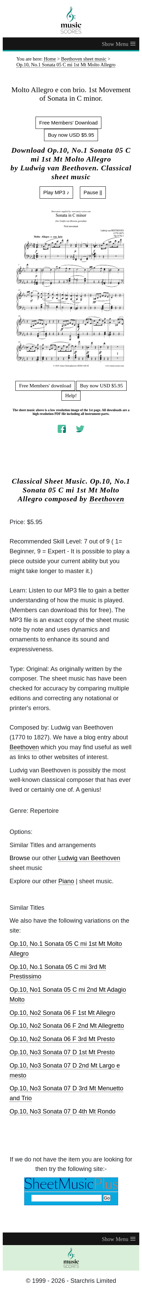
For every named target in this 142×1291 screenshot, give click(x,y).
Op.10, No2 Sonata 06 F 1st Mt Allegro (62, 1012)
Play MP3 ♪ (56, 192)
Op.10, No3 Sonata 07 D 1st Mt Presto (62, 1052)
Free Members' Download (68, 122)
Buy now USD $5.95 (71, 135)
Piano (66, 881)
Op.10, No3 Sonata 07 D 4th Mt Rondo (62, 1111)
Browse (20, 858)
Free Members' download (45, 385)
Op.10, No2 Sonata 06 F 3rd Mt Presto (62, 1039)
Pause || (93, 192)
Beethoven (107, 499)
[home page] (71, 20)
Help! (71, 395)
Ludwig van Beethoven (89, 858)
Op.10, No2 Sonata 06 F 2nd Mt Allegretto (67, 1025)
